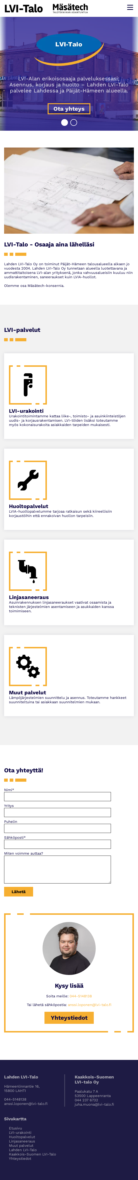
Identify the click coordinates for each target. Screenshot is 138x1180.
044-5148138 (81, 996)
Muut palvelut (21, 1145)
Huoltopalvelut (22, 1137)
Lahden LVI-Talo (23, 1150)
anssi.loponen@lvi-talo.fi (89, 1005)
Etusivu (15, 1128)
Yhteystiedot (69, 1017)
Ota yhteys (69, 108)
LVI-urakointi (20, 1132)
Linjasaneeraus (22, 1141)
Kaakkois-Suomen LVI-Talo (32, 1154)
